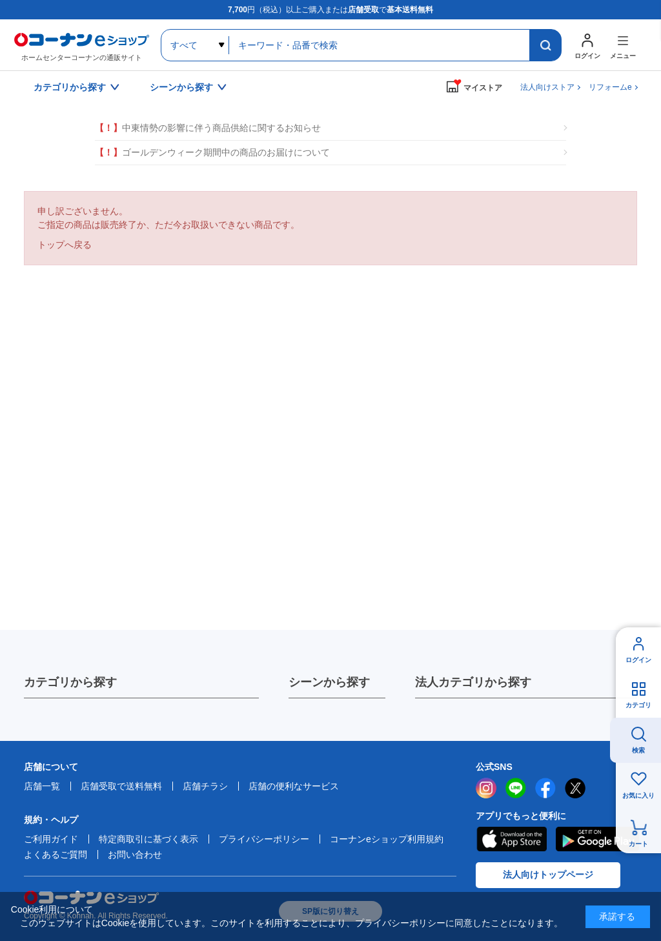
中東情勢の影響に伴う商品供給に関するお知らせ (208, 128)
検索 (638, 750)
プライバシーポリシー (264, 839)
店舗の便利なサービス (294, 786)
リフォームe (610, 87)
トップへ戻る (64, 244)
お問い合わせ (135, 854)
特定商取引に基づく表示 (148, 839)
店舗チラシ (205, 786)
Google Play (597, 839)
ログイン (638, 659)
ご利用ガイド (51, 839)
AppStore (511, 839)
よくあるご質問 (55, 854)
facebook (545, 788)
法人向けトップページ (548, 874)
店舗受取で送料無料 (121, 786)
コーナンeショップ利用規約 (386, 839)
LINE (515, 788)
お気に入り (638, 795)
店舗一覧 (42, 786)
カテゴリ (638, 705)
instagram (486, 788)
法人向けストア (547, 87)
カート (638, 843)
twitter (575, 788)
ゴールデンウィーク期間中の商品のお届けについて (212, 152)
